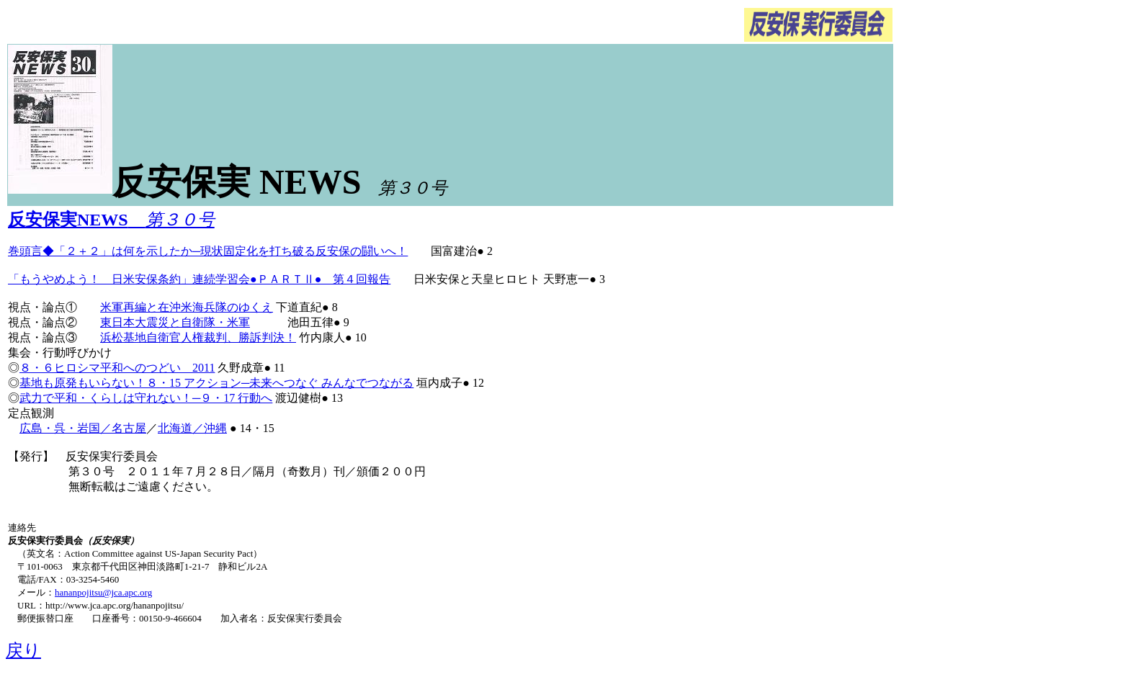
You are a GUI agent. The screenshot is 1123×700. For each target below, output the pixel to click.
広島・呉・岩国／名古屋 (82, 428)
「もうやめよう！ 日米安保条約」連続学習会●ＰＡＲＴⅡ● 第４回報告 (199, 279)
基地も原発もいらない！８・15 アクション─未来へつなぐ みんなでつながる (216, 383)
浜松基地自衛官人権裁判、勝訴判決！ (198, 337)
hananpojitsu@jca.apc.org (103, 592)
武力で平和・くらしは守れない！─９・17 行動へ (145, 398)
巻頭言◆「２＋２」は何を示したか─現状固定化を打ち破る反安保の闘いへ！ (208, 251)
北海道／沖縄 (192, 428)
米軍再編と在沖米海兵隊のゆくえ (186, 307)
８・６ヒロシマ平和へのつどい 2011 (117, 368)
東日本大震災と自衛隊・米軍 (175, 322)
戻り (23, 650)
